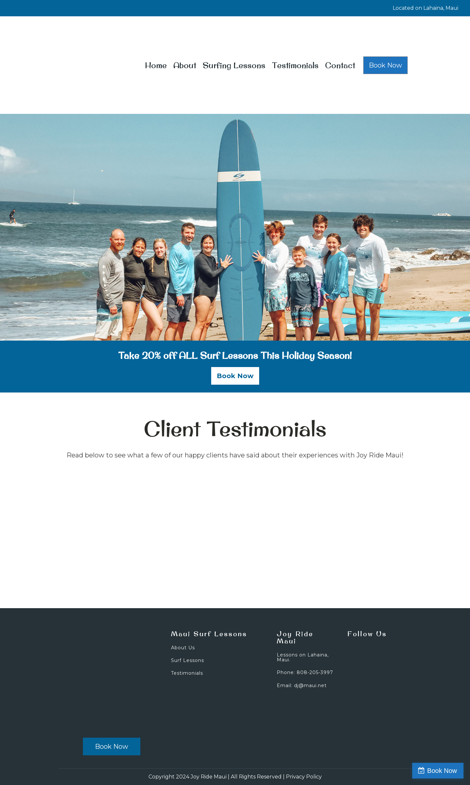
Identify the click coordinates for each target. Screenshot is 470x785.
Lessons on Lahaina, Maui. (303, 658)
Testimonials (295, 65)
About (184, 65)
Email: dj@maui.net (302, 685)
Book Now (385, 65)
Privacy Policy (304, 777)
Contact (340, 65)
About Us (183, 647)
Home (156, 65)
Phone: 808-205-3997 (305, 672)
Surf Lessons (187, 660)
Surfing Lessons (234, 65)
